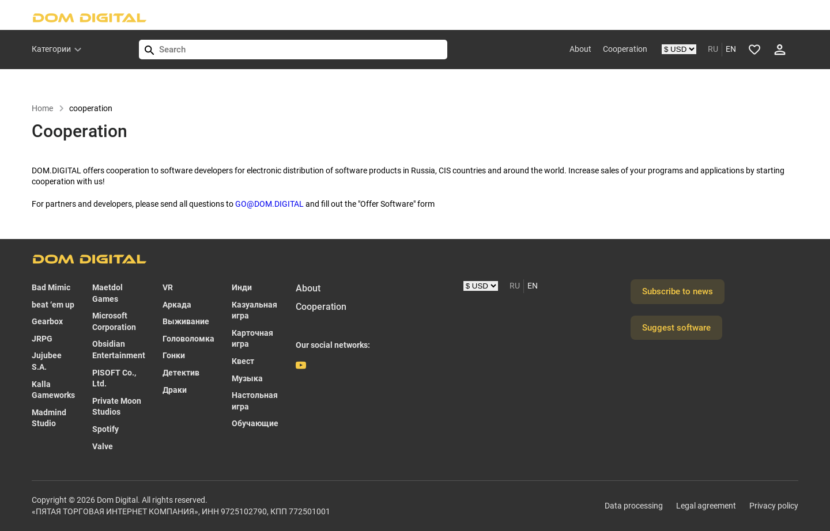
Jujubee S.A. (47, 361)
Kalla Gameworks (53, 390)
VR (168, 287)
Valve (102, 446)
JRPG (42, 338)
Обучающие (255, 423)
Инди (242, 287)
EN (731, 49)
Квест (243, 361)
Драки (175, 390)
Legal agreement (706, 505)
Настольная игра (255, 400)
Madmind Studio (49, 418)
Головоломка (188, 338)
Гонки (174, 355)
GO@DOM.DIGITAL (269, 203)
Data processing (634, 505)
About (580, 49)
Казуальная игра (254, 310)
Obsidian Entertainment (118, 349)
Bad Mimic (51, 287)
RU (713, 49)
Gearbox (47, 321)
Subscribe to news (677, 291)
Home (48, 108)
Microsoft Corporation (114, 321)
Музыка (247, 378)
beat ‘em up (53, 304)
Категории (51, 49)
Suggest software (676, 328)
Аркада (177, 304)
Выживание (186, 321)
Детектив (181, 372)
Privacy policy (773, 505)
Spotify (105, 429)
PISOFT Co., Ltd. (114, 378)
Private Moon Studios (116, 406)
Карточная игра (252, 338)
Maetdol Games (107, 293)
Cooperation (625, 49)
